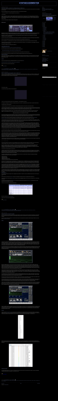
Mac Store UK (14, 180)
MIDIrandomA (5, 47)
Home (20, 383)
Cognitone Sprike (21, 380)
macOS (26, 380)
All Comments (44, 65)
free (24, 380)
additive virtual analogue (13, 380)
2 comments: (12, 68)
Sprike (2, 246)
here (23, 60)
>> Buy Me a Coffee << (44, 59)
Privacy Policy (43, 10)
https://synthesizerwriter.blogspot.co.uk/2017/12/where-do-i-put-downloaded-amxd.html (11, 50)
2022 (43, 23)
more (4, 118)
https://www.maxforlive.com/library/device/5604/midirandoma (14, 47)
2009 (43, 46)
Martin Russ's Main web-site (45, 60)
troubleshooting (4, 210)
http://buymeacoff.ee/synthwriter (45, 55)
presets (30, 380)
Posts (43, 64)
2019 (43, 26)
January (44, 39)
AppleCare (11, 176)
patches (28, 380)
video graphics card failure (17, 210)
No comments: (13, 209)
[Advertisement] (44, 81)
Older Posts (38, 383)
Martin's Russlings (44, 61)
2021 (43, 24)
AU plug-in (17, 380)
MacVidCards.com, (29, 180)
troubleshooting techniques (9, 210)
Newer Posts (3, 383)
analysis (6, 118)
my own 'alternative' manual (6, 218)
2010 (43, 45)
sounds (32, 380)
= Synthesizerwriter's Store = (45, 58)
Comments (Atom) (6, 384)
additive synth (7, 380)
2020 (43, 25)
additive (4, 380)
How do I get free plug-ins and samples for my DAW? (47, 9)
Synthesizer (37, 380)
